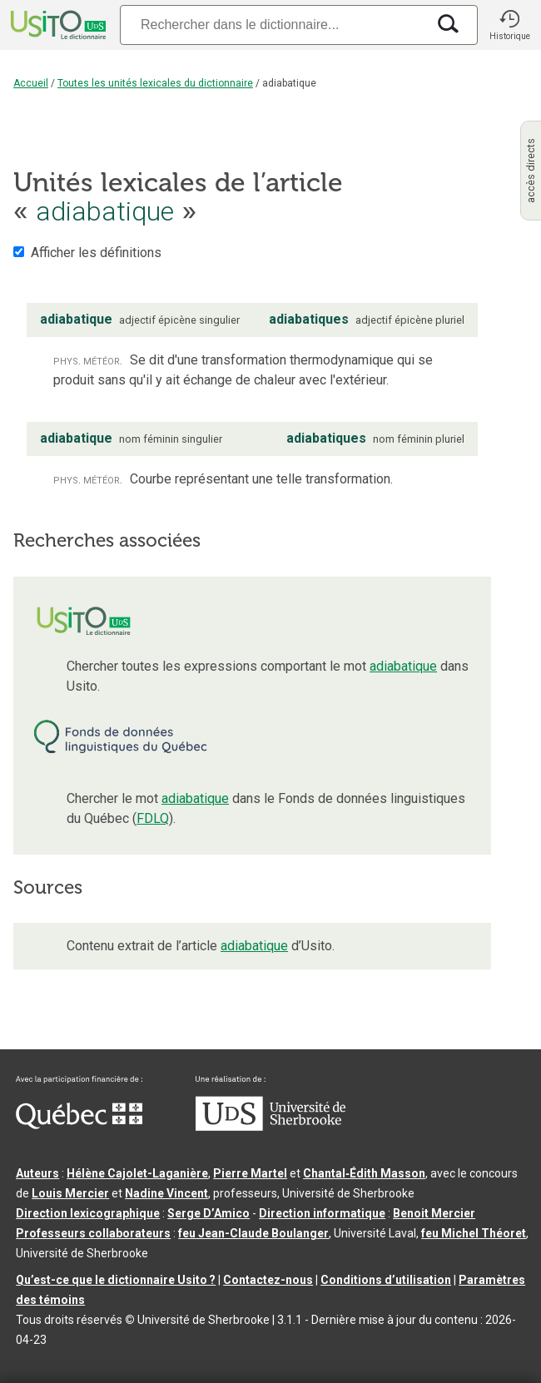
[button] (509, 25)
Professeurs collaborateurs (93, 1233)
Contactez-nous (268, 1279)
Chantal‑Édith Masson (364, 1173)
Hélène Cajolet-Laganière (137, 1173)
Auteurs (37, 1173)
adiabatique (403, 666)
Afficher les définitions (96, 252)
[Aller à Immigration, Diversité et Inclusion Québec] (79, 1125)
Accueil (30, 83)
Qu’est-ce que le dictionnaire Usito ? (116, 1279)
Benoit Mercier (434, 1213)
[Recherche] (273, 24)
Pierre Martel (250, 1173)
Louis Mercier (70, 1193)
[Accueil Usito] (56, 25)
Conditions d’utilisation (385, 1279)
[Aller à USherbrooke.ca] (270, 1126)
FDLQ (152, 818)
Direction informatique (322, 1213)
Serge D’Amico (208, 1213)
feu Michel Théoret (473, 1233)
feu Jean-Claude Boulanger (253, 1233)
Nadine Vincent (166, 1193)
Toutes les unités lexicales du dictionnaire (155, 83)
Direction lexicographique (88, 1213)
